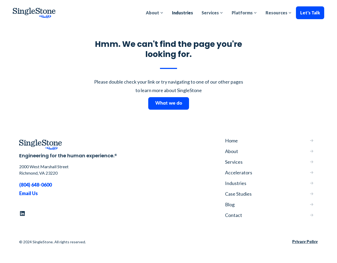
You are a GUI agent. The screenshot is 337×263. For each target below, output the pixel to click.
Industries (182, 12)
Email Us (28, 193)
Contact (233, 215)
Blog (230, 204)
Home (231, 140)
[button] (155, 12)
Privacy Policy (305, 241)
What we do (168, 103)
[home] (34, 13)
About (231, 151)
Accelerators (238, 172)
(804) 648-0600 (35, 185)
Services (234, 162)
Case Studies (238, 194)
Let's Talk (310, 12)
